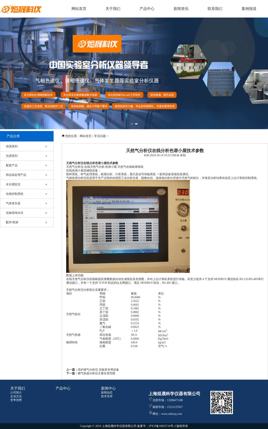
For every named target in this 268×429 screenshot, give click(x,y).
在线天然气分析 (94, 166)
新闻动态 (107, 392)
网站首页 (85, 136)
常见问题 (100, 136)
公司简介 (16, 392)
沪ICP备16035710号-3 (162, 426)
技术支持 (107, 396)
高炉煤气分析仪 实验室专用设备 (98, 369)
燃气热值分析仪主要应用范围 (96, 373)
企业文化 (16, 396)
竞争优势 (16, 400)
